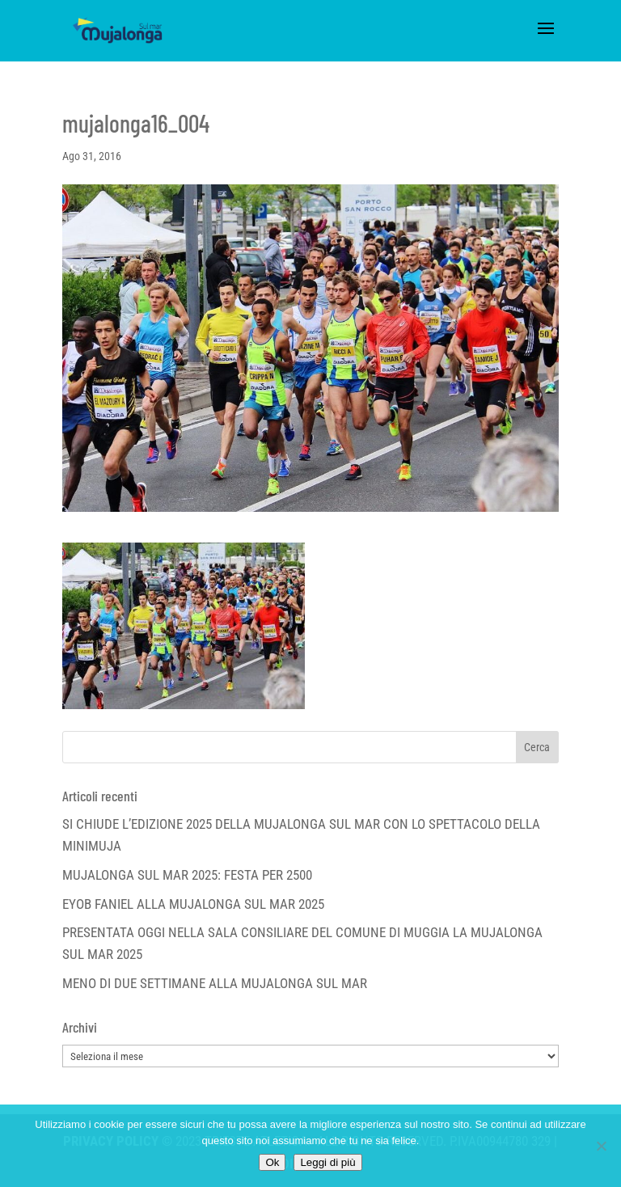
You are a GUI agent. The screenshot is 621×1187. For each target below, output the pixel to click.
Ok (272, 1162)
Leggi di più (327, 1162)
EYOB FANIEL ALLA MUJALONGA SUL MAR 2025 (193, 904)
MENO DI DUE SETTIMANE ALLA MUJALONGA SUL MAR (214, 983)
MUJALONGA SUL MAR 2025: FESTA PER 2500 (187, 875)
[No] (601, 1146)
